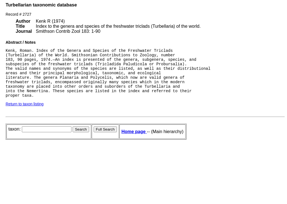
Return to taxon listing (24, 113)
